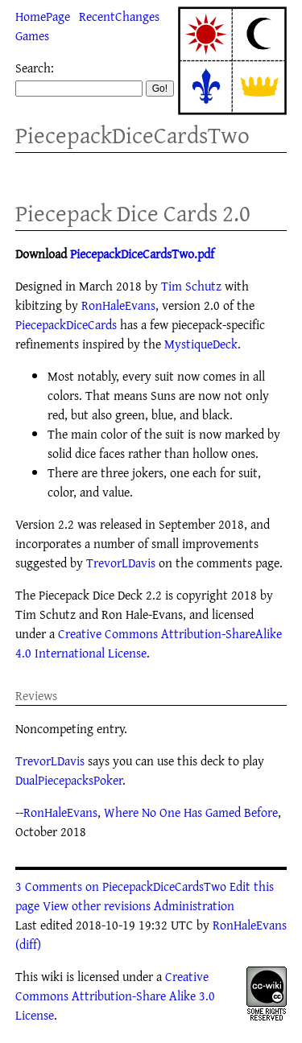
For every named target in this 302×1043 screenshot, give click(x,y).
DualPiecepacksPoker (68, 779)
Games (32, 35)
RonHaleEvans (118, 305)
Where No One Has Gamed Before (191, 812)
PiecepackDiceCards (66, 324)
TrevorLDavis (120, 562)
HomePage (42, 16)
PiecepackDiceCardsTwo (132, 134)
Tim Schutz (191, 285)
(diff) (28, 944)
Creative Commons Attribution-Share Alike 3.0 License (115, 995)
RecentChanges (119, 16)
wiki (52, 976)
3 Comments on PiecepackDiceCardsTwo (120, 886)
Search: (34, 67)
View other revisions (97, 905)
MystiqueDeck (201, 343)
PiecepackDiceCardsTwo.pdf (142, 253)
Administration (194, 905)
